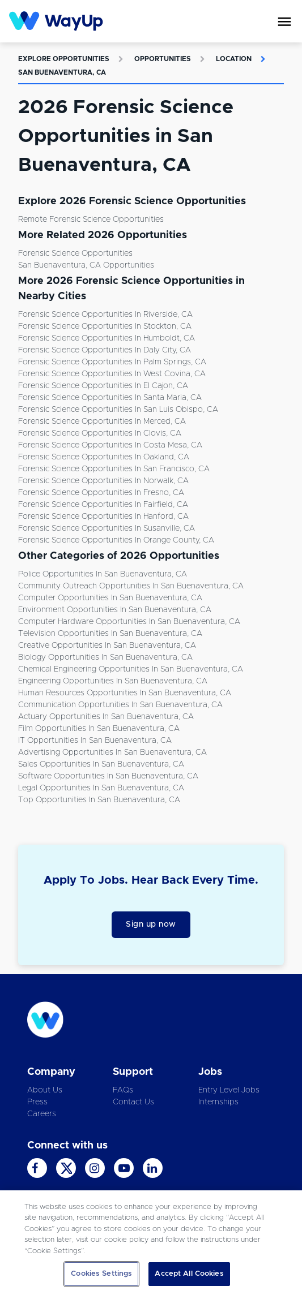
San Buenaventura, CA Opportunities (86, 265)
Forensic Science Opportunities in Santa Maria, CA (110, 398)
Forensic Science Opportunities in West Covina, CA (112, 374)
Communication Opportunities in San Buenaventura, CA (120, 705)
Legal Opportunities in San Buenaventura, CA (101, 788)
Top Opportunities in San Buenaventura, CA (99, 800)
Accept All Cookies (189, 1273)
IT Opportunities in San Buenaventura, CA (95, 741)
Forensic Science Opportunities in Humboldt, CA (106, 338)
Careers (41, 1114)
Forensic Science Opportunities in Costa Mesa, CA (110, 445)
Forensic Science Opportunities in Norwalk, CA (103, 481)
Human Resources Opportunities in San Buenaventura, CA (124, 693)
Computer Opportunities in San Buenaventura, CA (110, 598)
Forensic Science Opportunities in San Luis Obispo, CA (118, 410)
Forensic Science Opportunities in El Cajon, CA (103, 386)
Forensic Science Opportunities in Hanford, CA (103, 516)
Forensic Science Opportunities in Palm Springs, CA (112, 362)
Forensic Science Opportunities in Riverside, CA (105, 315)
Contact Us (133, 1102)
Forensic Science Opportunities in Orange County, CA (116, 540)
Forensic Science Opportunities (75, 253)
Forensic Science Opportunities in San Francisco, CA (114, 469)
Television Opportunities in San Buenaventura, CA (110, 634)
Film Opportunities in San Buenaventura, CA (99, 729)
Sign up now (151, 924)
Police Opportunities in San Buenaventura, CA (102, 574)
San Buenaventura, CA (62, 72)
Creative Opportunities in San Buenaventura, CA (107, 645)
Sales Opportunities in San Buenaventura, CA (101, 764)
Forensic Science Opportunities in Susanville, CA (106, 528)
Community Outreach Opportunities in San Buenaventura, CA (131, 586)
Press (37, 1102)
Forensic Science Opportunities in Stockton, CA (105, 326)
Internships (218, 1102)
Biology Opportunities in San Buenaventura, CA (105, 657)
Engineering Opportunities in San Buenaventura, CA (112, 681)
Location (234, 58)
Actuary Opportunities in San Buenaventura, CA (106, 717)
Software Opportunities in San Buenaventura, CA (108, 776)
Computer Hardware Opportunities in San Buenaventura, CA (129, 622)
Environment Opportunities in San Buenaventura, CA (114, 610)
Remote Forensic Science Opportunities (91, 219)
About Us (44, 1090)
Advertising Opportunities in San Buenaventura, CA (112, 752)
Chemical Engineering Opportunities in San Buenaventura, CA (130, 669)
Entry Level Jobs (229, 1090)
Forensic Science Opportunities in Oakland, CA (103, 457)
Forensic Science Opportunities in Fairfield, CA (103, 505)
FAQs (123, 1090)
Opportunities (162, 58)
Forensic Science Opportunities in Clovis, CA (99, 433)
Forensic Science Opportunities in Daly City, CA (104, 350)
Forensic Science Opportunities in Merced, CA (102, 421)
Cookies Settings (101, 1273)
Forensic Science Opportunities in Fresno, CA (101, 493)
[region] (151, 1242)
